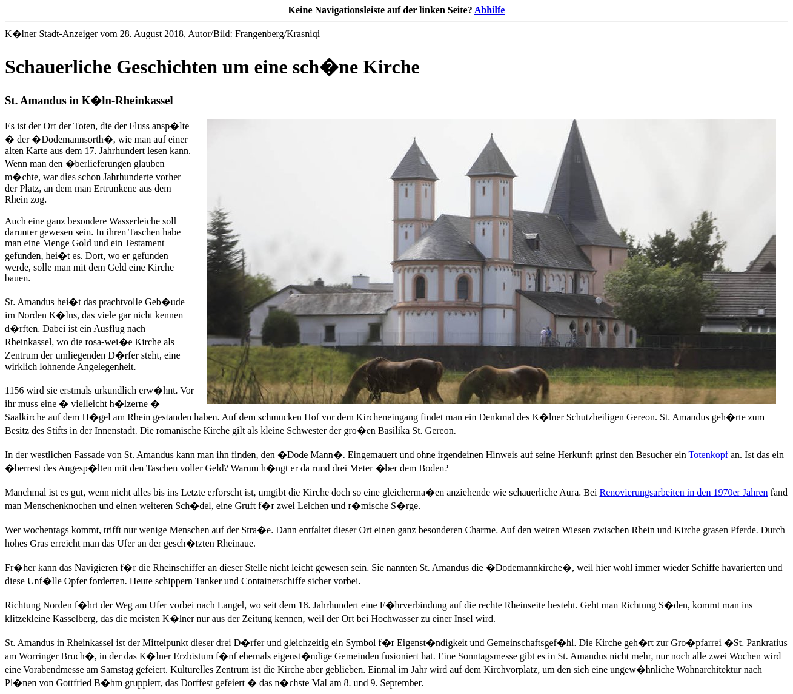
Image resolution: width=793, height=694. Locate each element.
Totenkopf (708, 455)
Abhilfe (489, 10)
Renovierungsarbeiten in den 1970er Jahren (683, 492)
